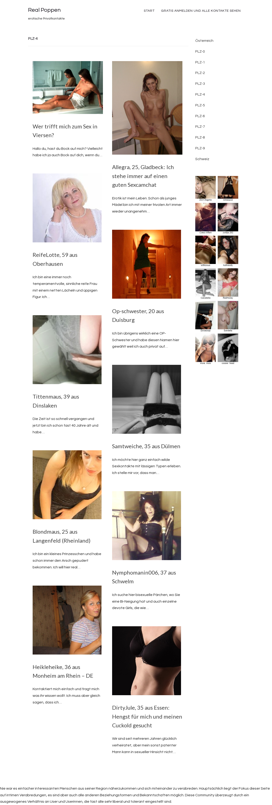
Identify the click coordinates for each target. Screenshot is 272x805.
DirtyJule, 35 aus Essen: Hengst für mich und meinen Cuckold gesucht (147, 716)
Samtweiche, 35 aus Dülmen (146, 446)
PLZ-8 (200, 137)
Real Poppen (44, 10)
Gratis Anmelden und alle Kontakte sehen (201, 10)
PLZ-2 (200, 73)
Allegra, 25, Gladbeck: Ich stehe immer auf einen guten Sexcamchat (143, 176)
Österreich (204, 41)
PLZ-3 (200, 83)
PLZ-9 (200, 148)
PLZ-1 (200, 62)
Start (149, 10)
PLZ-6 (200, 116)
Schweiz (202, 159)
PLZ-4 (200, 94)
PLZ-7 (200, 126)
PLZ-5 (200, 105)
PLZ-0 (200, 51)
